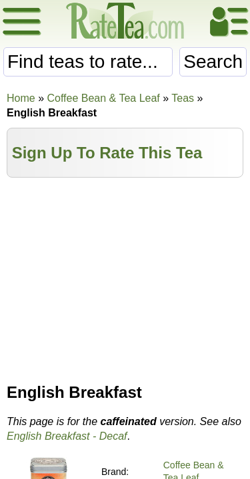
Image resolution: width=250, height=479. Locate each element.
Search (213, 61)
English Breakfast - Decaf (67, 436)
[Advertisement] (125, 277)
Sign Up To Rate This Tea (107, 153)
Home (21, 98)
